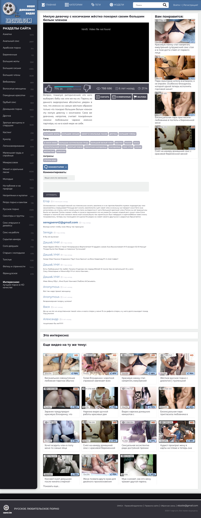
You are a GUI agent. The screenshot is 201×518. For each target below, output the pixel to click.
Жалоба (140, 97)
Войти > (177, 5)
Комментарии (55, 167)
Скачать (102, 97)
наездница (115, 147)
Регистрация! (190, 5)
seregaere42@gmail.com (60, 222)
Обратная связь (168, 506)
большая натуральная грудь (74, 143)
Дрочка (113, 134)
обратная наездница (96, 147)
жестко (119, 143)
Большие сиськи (70, 134)
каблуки (61, 151)
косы (136, 143)
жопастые (49, 151)
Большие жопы (52, 134)
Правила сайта (152, 506)
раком (128, 143)
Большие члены (127, 134)
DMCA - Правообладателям (130, 506)
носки (138, 147)
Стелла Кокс (50, 160)
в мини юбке (50, 143)
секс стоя (128, 147)
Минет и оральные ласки (94, 134)
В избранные (121, 97)
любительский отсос (55, 147)
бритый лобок (75, 147)
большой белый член (102, 143)
